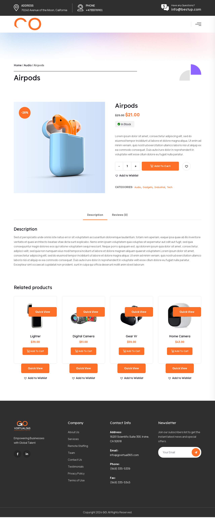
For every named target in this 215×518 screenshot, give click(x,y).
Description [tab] (95, 215)
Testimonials (76, 467)
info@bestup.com (186, 9)
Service (99, 24)
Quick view (42, 312)
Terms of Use (76, 481)
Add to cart (160, 167)
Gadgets (148, 188)
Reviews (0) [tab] (120, 215)
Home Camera (179, 337)
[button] (186, 167)
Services (73, 440)
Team (122, 24)
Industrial (159, 188)
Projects (110, 24)
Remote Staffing (78, 447)
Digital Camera (83, 337)
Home (71, 24)
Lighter (35, 337)
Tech (169, 188)
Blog (146, 24)
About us (86, 24)
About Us (73, 433)
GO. (105, 513)
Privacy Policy (76, 474)
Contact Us (134, 24)
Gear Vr (131, 337)
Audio (28, 66)
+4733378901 (94, 10)
